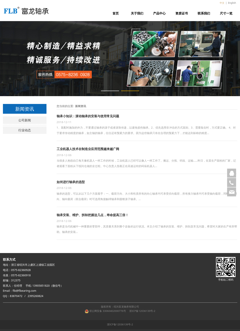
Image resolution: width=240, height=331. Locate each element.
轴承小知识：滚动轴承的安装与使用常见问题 (88, 116)
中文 (222, 2)
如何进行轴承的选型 (71, 182)
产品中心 (159, 13)
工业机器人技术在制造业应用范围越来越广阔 (88, 149)
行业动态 (24, 130)
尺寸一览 (226, 13)
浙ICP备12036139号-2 (141, 311)
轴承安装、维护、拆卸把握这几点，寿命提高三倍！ (92, 215)
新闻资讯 (80, 106)
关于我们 (137, 13)
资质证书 (181, 13)
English (232, 2)
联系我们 (204, 13)
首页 (115, 13)
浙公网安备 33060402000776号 (105, 311)
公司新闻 (24, 120)
